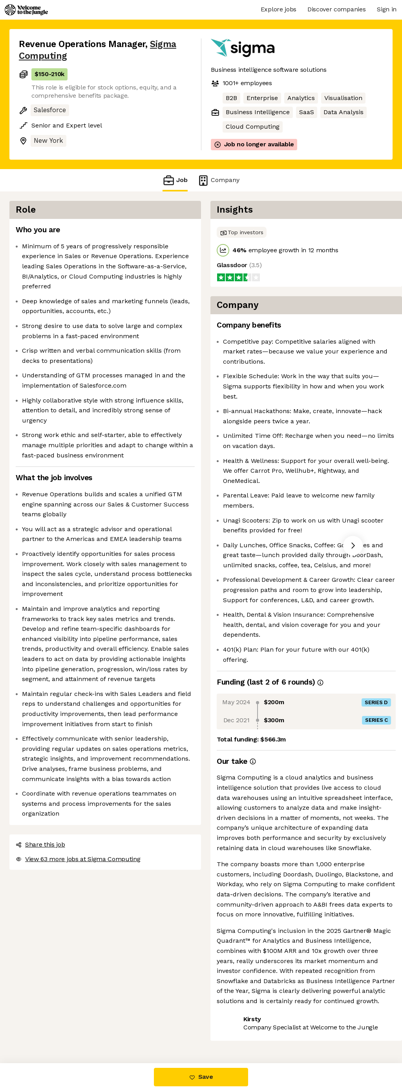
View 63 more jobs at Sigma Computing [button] (78, 859)
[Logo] (26, 9)
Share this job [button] (40, 844)
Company (218, 180)
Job (175, 180)
